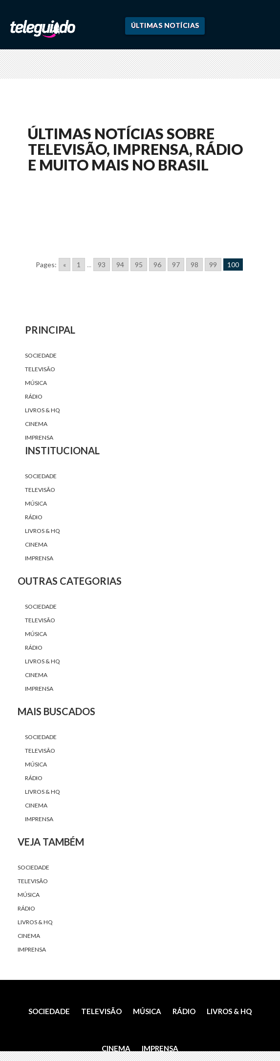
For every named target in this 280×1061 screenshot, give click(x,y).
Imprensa (39, 437)
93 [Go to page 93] (102, 264)
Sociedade (41, 355)
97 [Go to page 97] (176, 264)
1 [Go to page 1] (79, 264)
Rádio (34, 396)
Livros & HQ (42, 410)
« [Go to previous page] (64, 264)
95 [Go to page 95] (139, 264)
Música (36, 382)
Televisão (40, 369)
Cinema (36, 423)
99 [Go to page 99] (213, 264)
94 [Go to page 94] (120, 264)
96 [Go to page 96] (157, 264)
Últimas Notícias (165, 25)
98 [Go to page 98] (194, 264)
